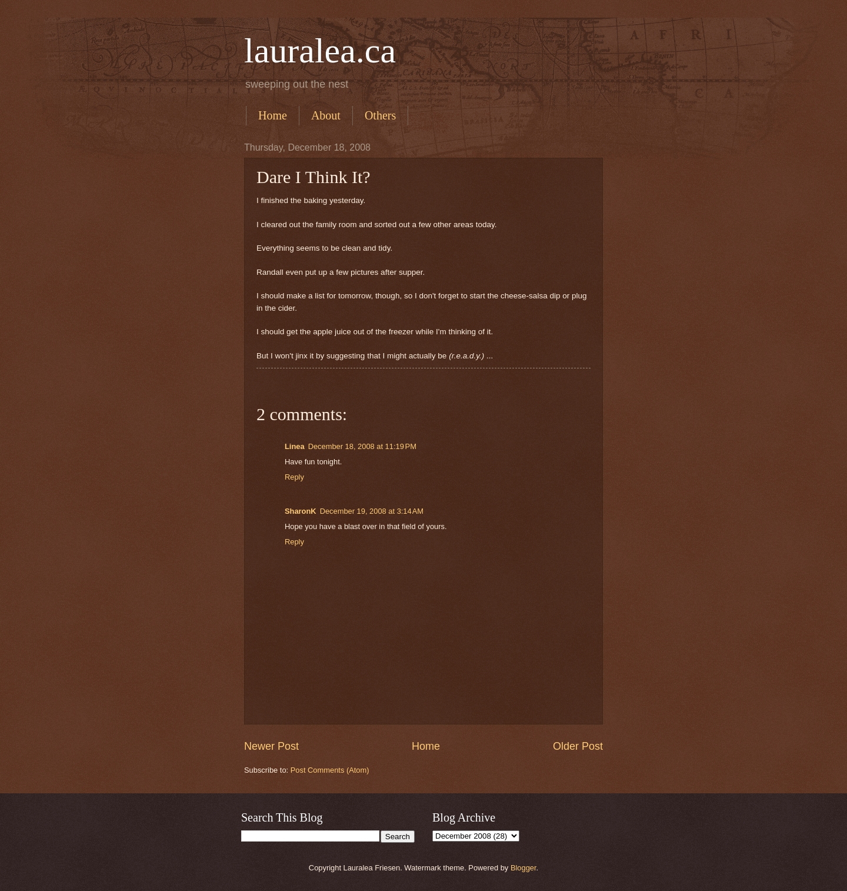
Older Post (578, 746)
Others (380, 115)
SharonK (300, 511)
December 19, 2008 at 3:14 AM (372, 511)
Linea (295, 446)
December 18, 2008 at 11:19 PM (362, 446)
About (326, 115)
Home (272, 115)
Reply (294, 477)
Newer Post (271, 746)
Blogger (523, 867)
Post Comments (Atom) (330, 770)
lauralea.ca (320, 50)
